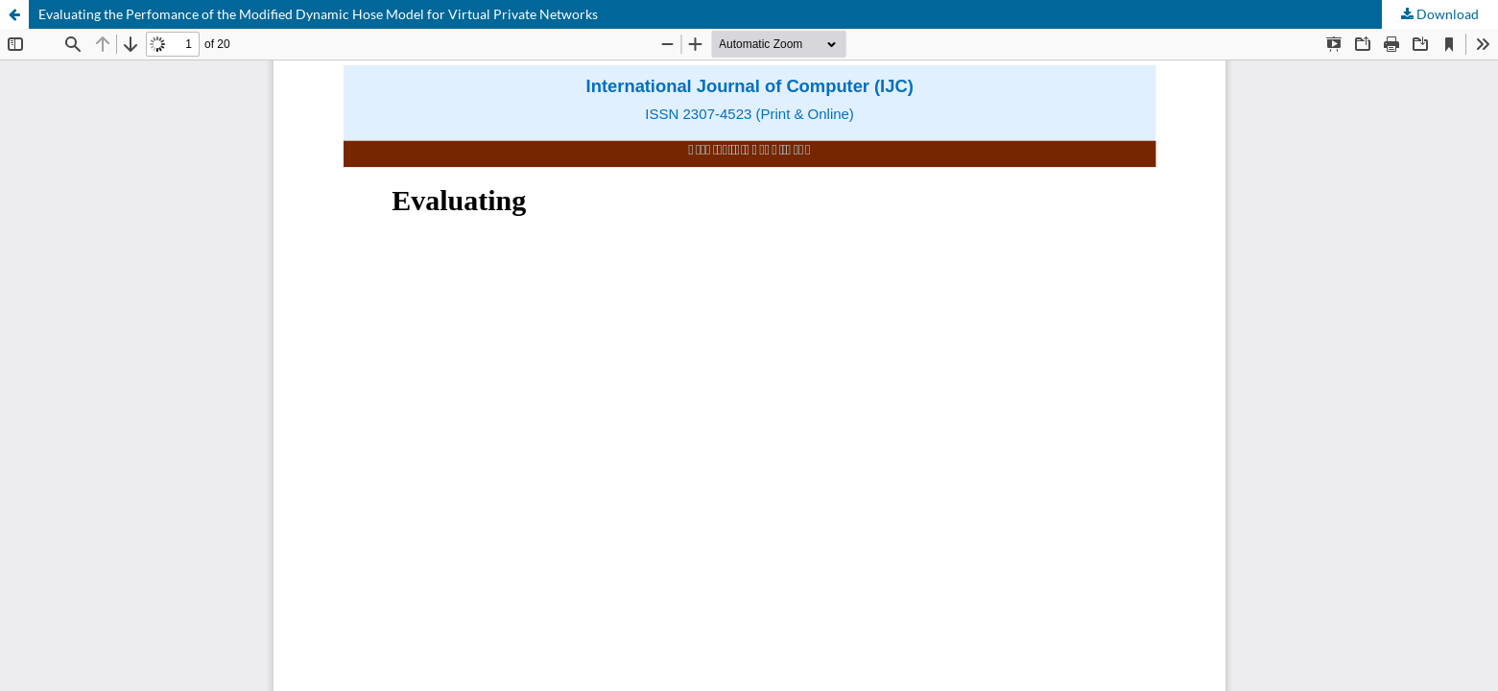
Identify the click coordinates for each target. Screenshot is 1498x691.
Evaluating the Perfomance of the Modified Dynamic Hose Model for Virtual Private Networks (318, 14)
